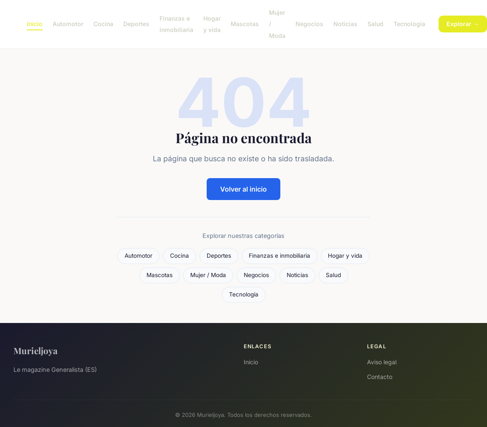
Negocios (309, 23)
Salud (375, 23)
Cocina (103, 23)
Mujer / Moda (208, 275)
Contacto (379, 376)
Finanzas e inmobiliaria (176, 24)
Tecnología (409, 23)
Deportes (136, 23)
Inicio (35, 23)
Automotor (68, 23)
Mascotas (245, 23)
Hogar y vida (212, 24)
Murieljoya (35, 350)
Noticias (345, 23)
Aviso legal (382, 362)
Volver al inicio (243, 189)
